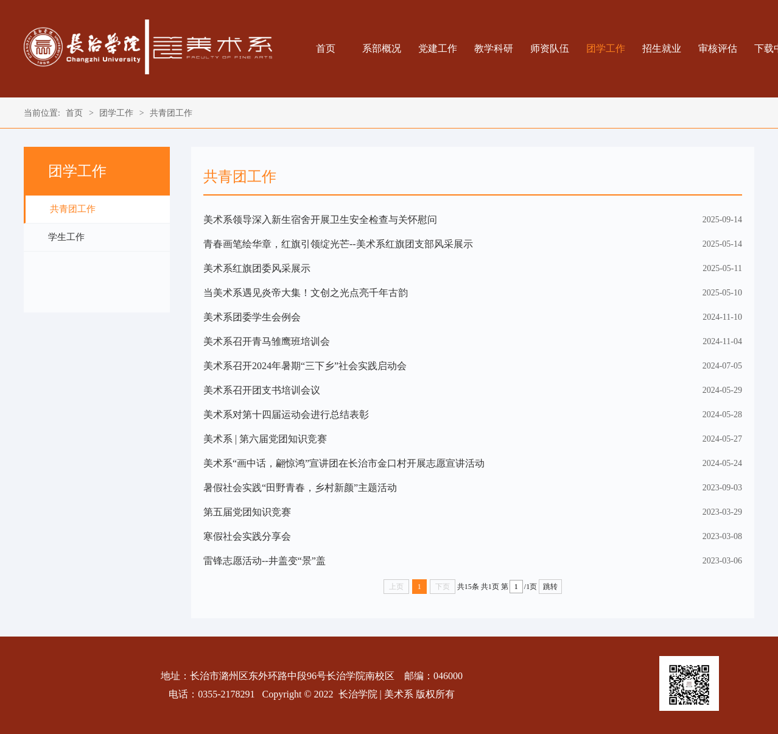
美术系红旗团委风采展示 (256, 268)
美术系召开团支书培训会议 (261, 390)
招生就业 (661, 48)
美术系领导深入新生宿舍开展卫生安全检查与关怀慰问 (320, 219)
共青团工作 (171, 113)
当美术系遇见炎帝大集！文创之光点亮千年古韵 (305, 293)
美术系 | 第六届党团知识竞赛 (265, 439)
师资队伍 (549, 48)
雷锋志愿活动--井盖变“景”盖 (264, 561)
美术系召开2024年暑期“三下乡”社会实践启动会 (305, 366)
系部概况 (381, 48)
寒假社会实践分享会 (247, 536)
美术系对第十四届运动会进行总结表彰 (286, 414)
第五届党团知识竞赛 (247, 512)
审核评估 (717, 48)
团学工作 (605, 48)
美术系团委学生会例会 (252, 317)
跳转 (550, 586)
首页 (325, 48)
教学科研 (493, 48)
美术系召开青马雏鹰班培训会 (266, 341)
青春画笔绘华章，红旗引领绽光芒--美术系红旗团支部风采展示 (338, 244)
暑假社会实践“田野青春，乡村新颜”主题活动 (300, 487)
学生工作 (66, 237)
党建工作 (437, 48)
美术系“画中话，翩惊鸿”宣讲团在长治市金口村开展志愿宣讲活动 (344, 463)
